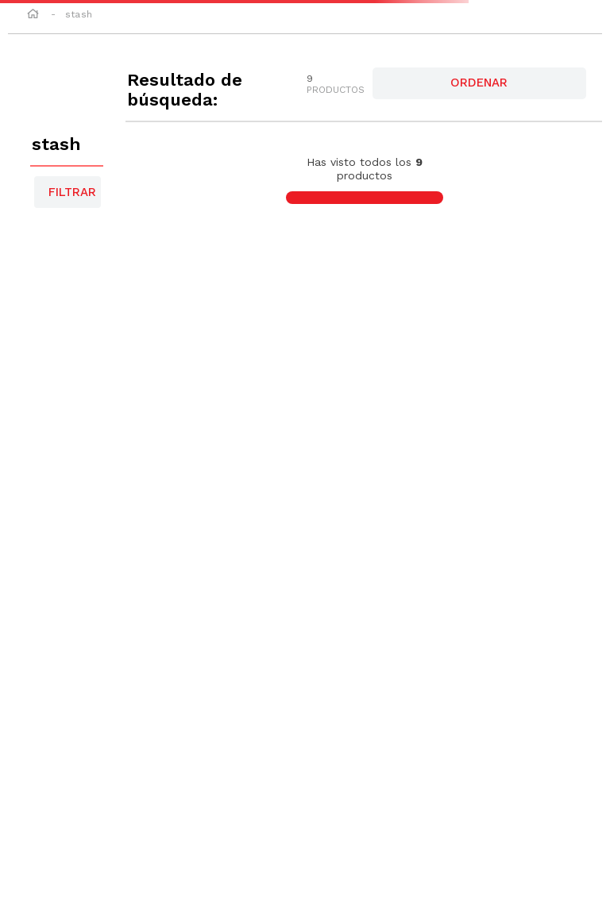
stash (78, 14)
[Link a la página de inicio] (33, 15)
